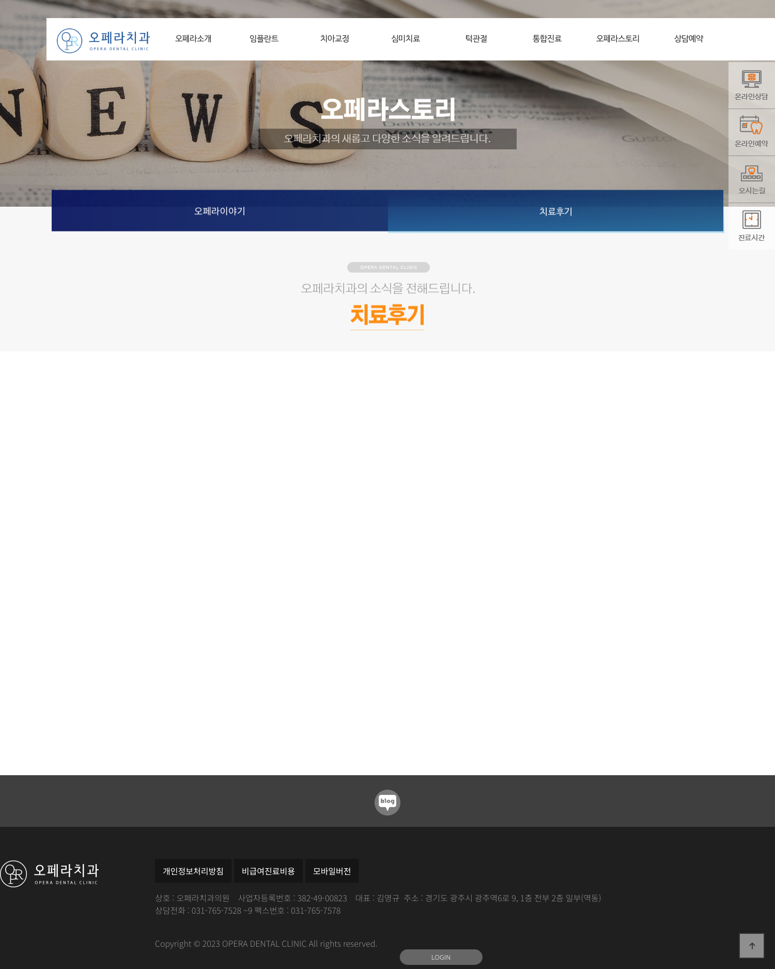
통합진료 (547, 39)
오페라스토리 (618, 39)
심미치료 (405, 39)
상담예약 (688, 39)
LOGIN (441, 957)
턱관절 (476, 39)
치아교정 (334, 39)
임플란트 (264, 39)
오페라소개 (193, 39)
